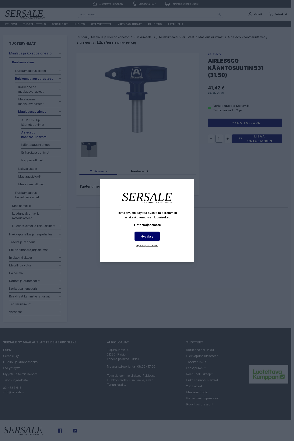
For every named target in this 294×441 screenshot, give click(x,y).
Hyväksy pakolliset (147, 245)
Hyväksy (147, 236)
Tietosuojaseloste (147, 225)
